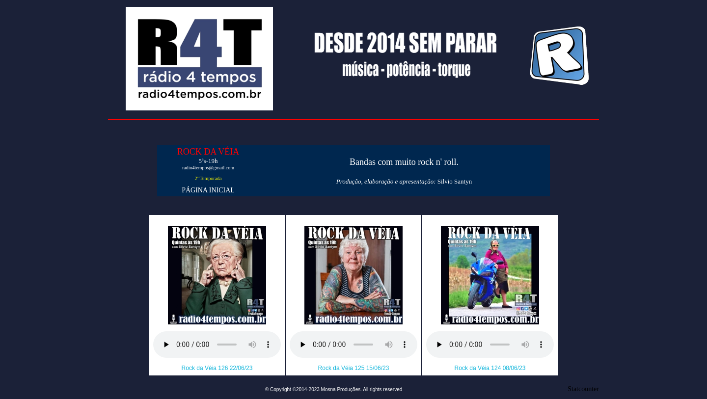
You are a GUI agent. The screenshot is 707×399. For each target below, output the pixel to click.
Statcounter (583, 389)
